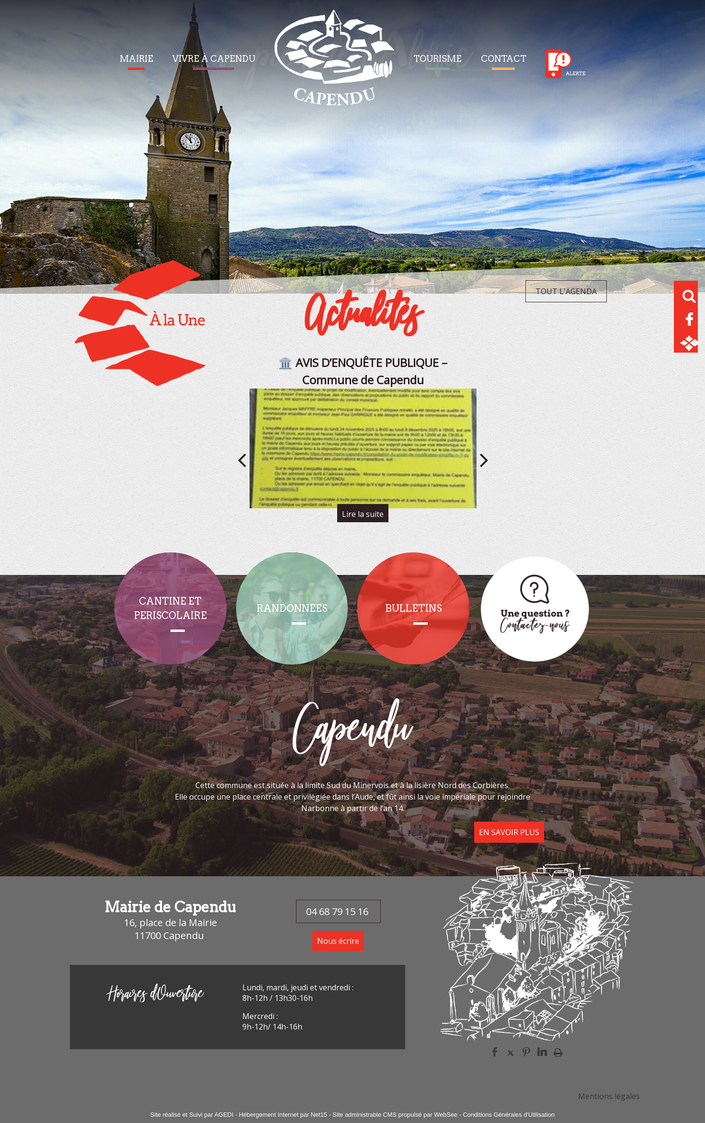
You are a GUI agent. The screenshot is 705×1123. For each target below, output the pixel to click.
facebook (495, 1052)
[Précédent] (242, 460)
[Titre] (535, 608)
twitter (510, 1052)
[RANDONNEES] (292, 608)
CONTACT (503, 59)
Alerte (565, 64)
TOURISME (437, 59)
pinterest (526, 1052)
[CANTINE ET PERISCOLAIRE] (170, 608)
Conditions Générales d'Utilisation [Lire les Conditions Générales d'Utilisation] (509, 1114)
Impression (558, 1052)
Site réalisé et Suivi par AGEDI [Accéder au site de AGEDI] (192, 1114)
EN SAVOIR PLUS (509, 832)
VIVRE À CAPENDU (213, 59)
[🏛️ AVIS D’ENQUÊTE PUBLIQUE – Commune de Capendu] (363, 448)
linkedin (542, 1052)
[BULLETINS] (413, 608)
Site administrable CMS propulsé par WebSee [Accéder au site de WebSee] (394, 1114)
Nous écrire (338, 941)
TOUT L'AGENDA (566, 291)
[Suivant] (484, 460)
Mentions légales (609, 1096)
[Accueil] (334, 63)
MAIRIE (136, 59)
